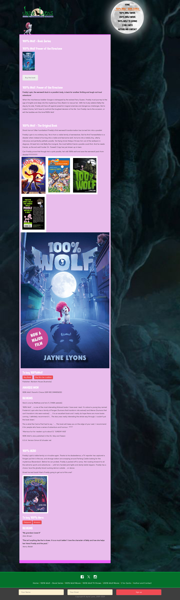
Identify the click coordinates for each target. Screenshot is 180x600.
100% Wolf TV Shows (127, 21)
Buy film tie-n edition (43, 377)
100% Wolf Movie (127, 12)
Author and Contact (127, 29)
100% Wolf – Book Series (127, 8)
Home (127, 4)
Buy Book (27, 377)
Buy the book (30, 78)
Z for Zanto (127, 25)
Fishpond (27, 522)
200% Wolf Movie (127, 16)
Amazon (37, 522)
